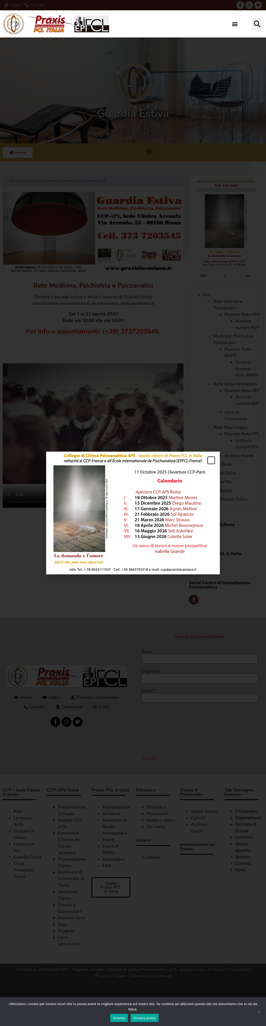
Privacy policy (144, 1018)
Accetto (119, 1018)
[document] (133, 513)
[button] (234, 24)
